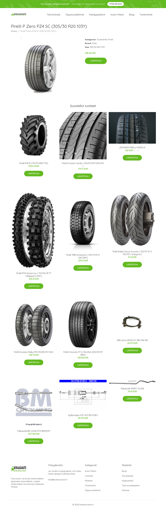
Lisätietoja (95, 62)
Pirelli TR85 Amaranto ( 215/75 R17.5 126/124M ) (83, 258)
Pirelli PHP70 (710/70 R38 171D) (33, 165)
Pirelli (110, 41)
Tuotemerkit (146, 15)
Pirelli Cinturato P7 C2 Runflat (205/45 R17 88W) (83, 355)
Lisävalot (89, 478)
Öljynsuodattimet (74, 15)
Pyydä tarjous (115, 4)
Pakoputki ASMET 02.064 (132, 390)
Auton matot (117, 15)
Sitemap (125, 492)
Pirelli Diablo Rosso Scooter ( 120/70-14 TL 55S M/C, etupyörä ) (132, 254)
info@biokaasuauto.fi (57, 481)
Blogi (131, 15)
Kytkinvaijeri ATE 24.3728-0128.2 (83, 417)
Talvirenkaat (53, 15)
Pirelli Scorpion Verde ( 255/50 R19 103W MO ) (83, 166)
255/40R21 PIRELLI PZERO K (132, 149)
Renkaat (88, 482)
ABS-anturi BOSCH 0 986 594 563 (132, 342)
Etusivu (14, 33)
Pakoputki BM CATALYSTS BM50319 (33, 433)
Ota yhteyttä (127, 478)
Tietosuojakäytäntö (131, 487)
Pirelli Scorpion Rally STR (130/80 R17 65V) (33, 354)
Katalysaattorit (97, 15)
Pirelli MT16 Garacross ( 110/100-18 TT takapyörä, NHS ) (33, 276)
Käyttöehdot (127, 482)
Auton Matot (90, 473)
